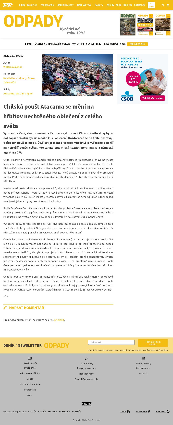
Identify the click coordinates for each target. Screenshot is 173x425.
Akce (29, 395)
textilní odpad (24, 93)
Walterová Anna (12, 67)
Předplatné (48, 5)
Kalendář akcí (137, 44)
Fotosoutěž (30, 389)
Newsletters (93, 43)
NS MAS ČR (64, 411)
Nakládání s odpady (59, 43)
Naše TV (100, 5)
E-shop (30, 378)
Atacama (8, 93)
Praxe (28, 43)
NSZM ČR (76, 411)
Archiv (110, 5)
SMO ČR (32, 411)
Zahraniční (9, 82)
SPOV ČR (52, 411)
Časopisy (33, 5)
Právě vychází (110, 43)
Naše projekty (66, 5)
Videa (122, 43)
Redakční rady (86, 373)
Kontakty (139, 5)
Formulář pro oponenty (86, 379)
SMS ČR (42, 411)
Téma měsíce (40, 43)
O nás (22, 5)
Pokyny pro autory (86, 368)
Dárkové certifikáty (30, 373)
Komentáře (78, 43)
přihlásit (59, 319)
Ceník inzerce (143, 367)
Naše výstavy (85, 5)
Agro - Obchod (124, 5)
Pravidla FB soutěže (30, 384)
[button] (153, 343)
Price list (143, 373)
